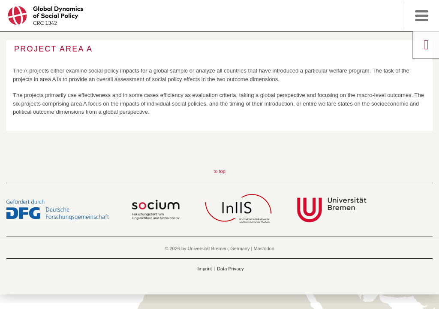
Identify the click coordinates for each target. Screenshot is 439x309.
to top (219, 171)
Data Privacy (230, 268)
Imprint (205, 268)
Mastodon (263, 248)
